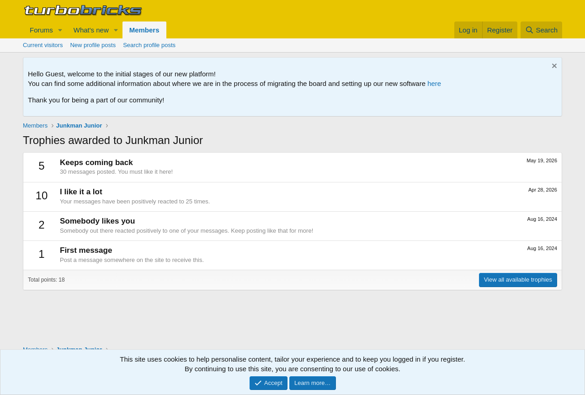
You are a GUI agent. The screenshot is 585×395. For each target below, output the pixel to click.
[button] (60, 29)
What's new (91, 30)
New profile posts (93, 45)
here (434, 83)
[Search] (541, 29)
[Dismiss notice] (553, 67)
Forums (41, 30)
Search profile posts (149, 45)
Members (144, 30)
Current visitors (43, 45)
